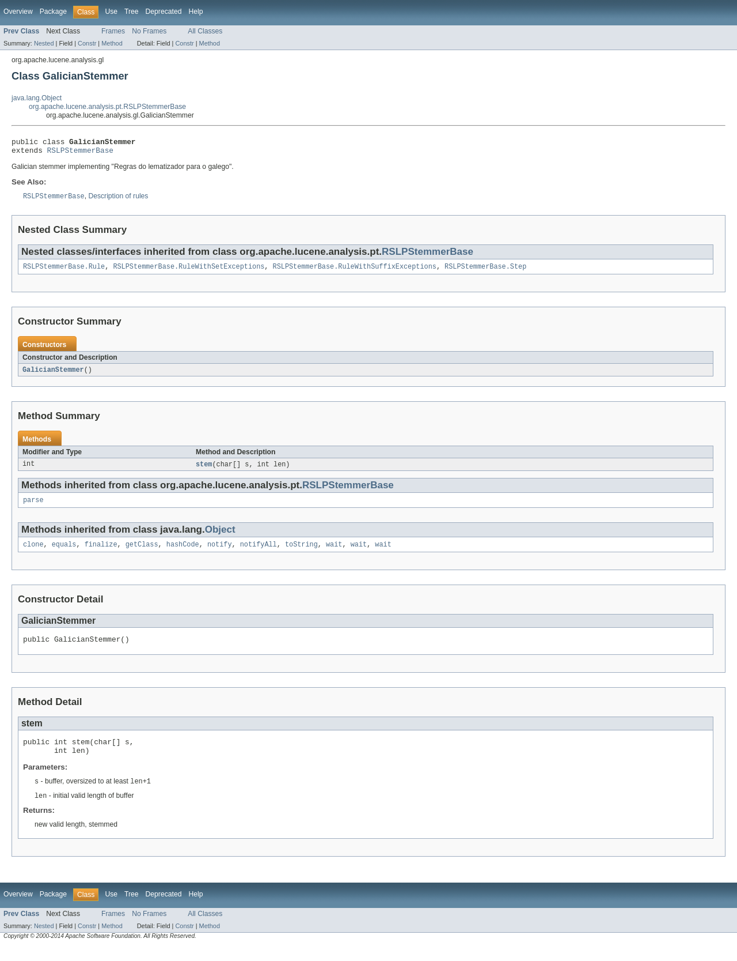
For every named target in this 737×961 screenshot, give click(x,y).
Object (220, 537)
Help (195, 11)
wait (334, 552)
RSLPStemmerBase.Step (485, 271)
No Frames (149, 31)
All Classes (205, 31)
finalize (101, 552)
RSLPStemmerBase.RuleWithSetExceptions (188, 271)
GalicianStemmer (53, 375)
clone (33, 552)
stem (204, 470)
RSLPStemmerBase (80, 153)
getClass (142, 552)
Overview (18, 11)
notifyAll (258, 552)
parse (33, 507)
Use (111, 11)
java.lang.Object (37, 98)
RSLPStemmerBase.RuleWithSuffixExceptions (354, 271)
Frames (113, 31)
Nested (44, 43)
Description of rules (118, 201)
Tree (131, 11)
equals (64, 552)
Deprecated (164, 11)
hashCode (182, 552)
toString (301, 552)
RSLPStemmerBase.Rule (64, 271)
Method (111, 43)
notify (219, 552)
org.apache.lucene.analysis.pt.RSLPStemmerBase (107, 107)
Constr (87, 43)
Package (53, 11)
